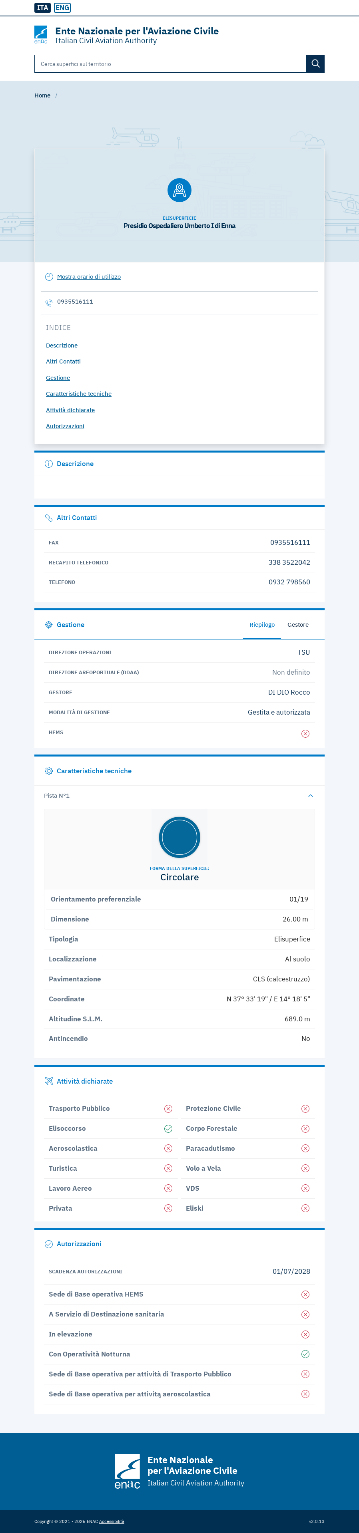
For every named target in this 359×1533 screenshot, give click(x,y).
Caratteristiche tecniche (79, 393)
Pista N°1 (57, 795)
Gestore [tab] (298, 624)
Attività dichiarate (70, 410)
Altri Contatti (63, 361)
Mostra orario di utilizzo (89, 276)
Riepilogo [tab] (262, 624)
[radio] (62, 8)
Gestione (58, 377)
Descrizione (62, 345)
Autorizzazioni (65, 426)
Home (42, 95)
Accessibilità (111, 1521)
